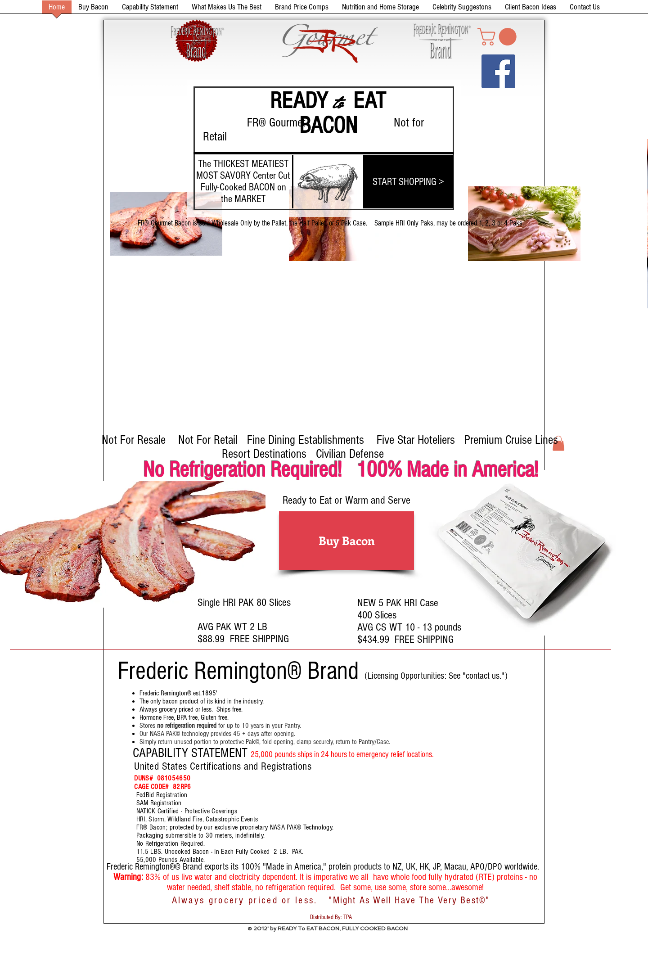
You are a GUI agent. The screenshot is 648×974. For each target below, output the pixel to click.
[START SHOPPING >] (408, 181)
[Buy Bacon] (346, 540)
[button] (499, 36)
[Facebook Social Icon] (498, 71)
